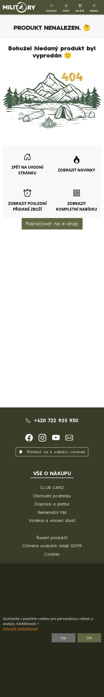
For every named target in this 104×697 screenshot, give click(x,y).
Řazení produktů (52, 537)
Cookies (51, 554)
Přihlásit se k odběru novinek (52, 451)
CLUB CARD (52, 487)
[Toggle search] (51, 7)
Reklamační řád (52, 512)
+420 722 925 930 (52, 420)
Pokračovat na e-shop (52, 224)
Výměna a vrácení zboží (52, 520)
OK (89, 637)
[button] (66, 7)
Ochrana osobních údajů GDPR (52, 545)
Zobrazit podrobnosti (20, 629)
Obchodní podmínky (52, 495)
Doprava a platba (52, 503)
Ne (63, 637)
